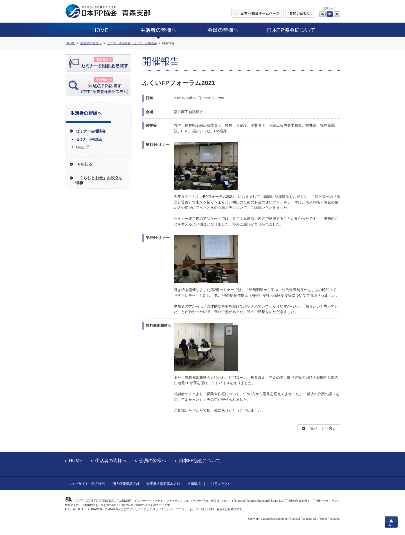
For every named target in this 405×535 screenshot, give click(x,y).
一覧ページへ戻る (321, 428)
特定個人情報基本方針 (163, 484)
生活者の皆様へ (111, 460)
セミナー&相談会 (89, 139)
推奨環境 (194, 484)
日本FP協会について (199, 460)
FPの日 (82, 147)
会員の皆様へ (152, 460)
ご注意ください (219, 484)
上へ (391, 522)
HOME (75, 460)
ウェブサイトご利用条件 (86, 484)
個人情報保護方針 (126, 484)
